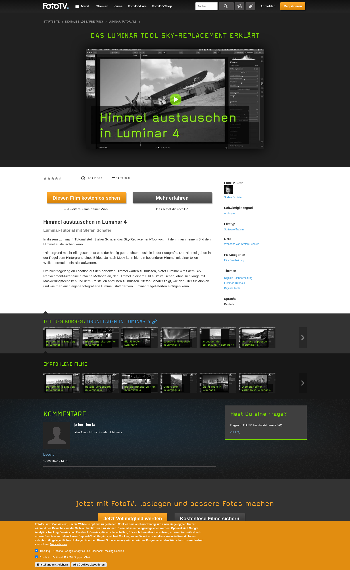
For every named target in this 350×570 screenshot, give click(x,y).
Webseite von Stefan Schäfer (241, 244)
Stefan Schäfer (233, 197)
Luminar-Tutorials (123, 21)
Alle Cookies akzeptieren (89, 564)
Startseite (51, 21)
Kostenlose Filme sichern (210, 518)
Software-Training (234, 229)
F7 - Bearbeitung (234, 260)
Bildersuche (239, 6)
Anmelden (267, 6)
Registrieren (293, 6)
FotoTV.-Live (137, 6)
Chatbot (44, 557)
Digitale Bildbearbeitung (84, 21)
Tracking (45, 551)
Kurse (118, 6)
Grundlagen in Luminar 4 (118, 321)
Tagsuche (250, 6)
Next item (303, 337)
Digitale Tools (232, 288)
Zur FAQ (235, 432)
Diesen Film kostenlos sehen (86, 198)
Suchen (226, 6)
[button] (176, 100)
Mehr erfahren (172, 198)
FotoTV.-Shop (162, 6)
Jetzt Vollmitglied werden (133, 518)
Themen (102, 6)
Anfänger (229, 213)
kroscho (48, 454)
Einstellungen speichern (52, 564)
